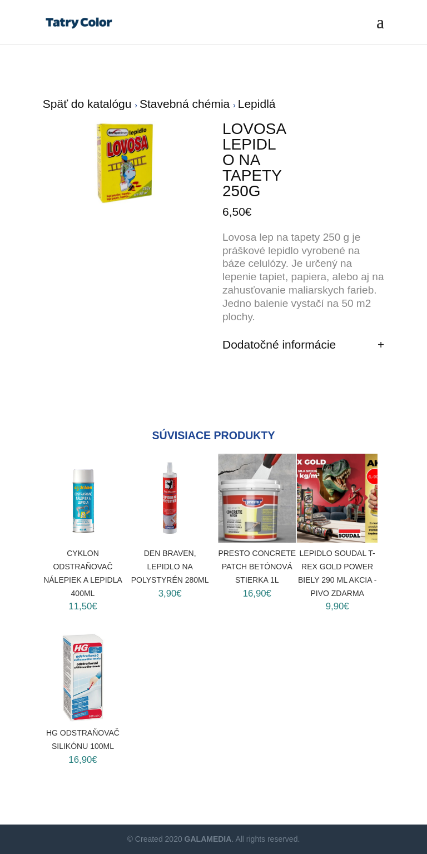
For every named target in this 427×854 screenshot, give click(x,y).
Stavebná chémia (186, 103)
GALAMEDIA (208, 839)
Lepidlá (257, 103)
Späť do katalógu (89, 103)
